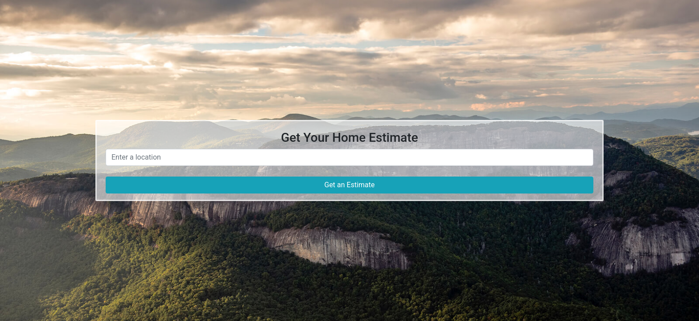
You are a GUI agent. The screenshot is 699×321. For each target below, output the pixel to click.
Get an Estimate (349, 185)
